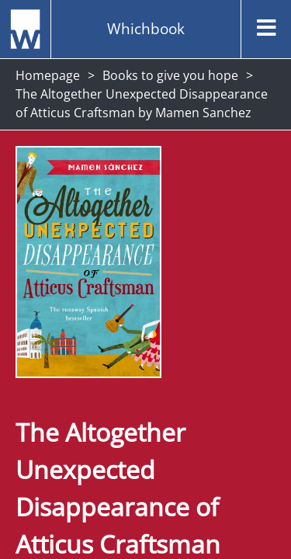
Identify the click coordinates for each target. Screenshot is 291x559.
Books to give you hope (170, 75)
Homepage (48, 75)
